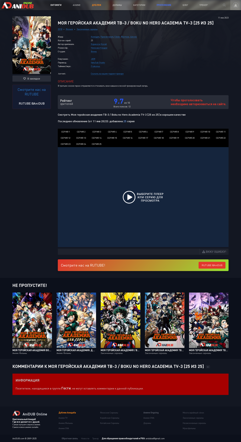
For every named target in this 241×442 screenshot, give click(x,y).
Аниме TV (63, 417)
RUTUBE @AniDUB (32, 103)
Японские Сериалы (109, 412)
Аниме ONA (148, 417)
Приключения (106, 36)
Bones (94, 51)
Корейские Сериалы (109, 417)
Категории (139, 5)
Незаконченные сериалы (194, 423)
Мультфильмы (189, 428)
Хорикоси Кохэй (99, 44)
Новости (85, 438)
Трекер (203, 5)
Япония (69, 29)
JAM (93, 58)
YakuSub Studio (98, 62)
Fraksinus (95, 66)
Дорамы (117, 5)
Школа (133, 36)
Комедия (95, 36)
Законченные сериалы (87, 29)
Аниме (77, 5)
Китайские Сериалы (109, 423)
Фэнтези (125, 36)
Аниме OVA (64, 428)
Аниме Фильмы (66, 423)
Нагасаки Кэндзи (99, 47)
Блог (185, 5)
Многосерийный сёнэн (193, 412)
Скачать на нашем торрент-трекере (107, 73)
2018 (60, 29)
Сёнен (117, 36)
